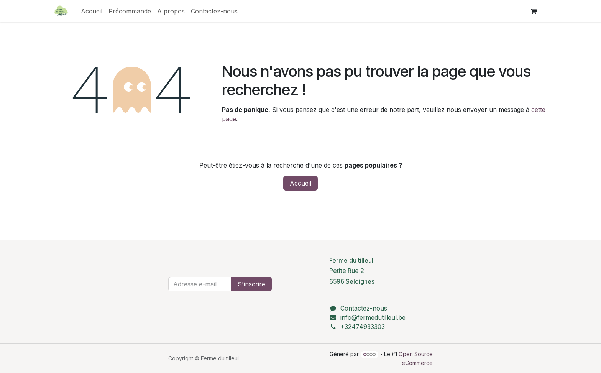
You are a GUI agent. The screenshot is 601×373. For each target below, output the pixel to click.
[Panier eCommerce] (533, 11)
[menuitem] (91, 11)
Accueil (300, 183)
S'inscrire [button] (251, 284)
